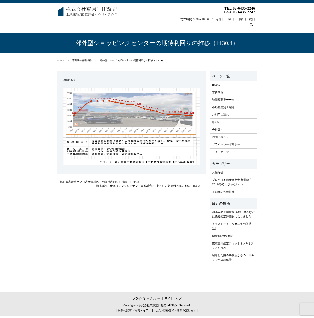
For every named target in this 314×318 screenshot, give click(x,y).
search (62, 29)
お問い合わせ (244, 22)
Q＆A (178, 22)
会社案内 (194, 22)
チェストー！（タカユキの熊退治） (231, 228)
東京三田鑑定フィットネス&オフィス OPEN (233, 248)
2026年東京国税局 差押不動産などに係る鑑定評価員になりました (233, 216)
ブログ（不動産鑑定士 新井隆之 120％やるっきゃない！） (232, 184)
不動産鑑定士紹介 (133, 22)
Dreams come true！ (223, 238)
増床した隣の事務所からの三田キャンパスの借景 (233, 259)
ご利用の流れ (159, 22)
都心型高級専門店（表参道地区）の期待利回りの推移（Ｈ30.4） (100, 184)
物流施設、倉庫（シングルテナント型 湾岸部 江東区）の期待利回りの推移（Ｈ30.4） (149, 188)
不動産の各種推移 (217, 22)
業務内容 (81, 22)
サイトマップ (220, 154)
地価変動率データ (104, 22)
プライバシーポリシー (226, 146)
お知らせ (217, 174)
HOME (64, 22)
